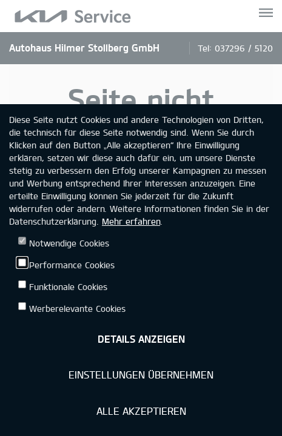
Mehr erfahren (131, 221)
